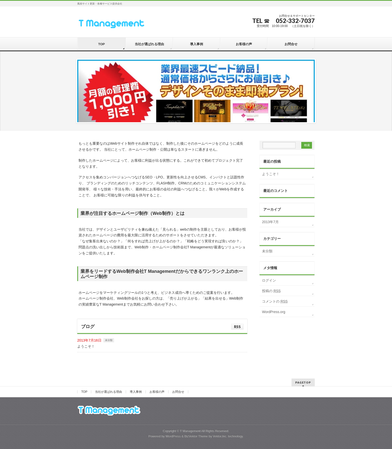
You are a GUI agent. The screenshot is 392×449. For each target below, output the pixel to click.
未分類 (108, 340)
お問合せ (178, 391)
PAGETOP (303, 382)
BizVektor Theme (196, 436)
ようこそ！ (86, 346)
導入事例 (136, 391)
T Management (190, 431)
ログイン (269, 280)
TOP (84, 391)
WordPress (173, 436)
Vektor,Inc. (220, 436)
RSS (237, 327)
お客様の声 (157, 391)
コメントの (275, 301)
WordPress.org (273, 312)
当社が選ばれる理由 (108, 391)
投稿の (271, 291)
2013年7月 (270, 222)
